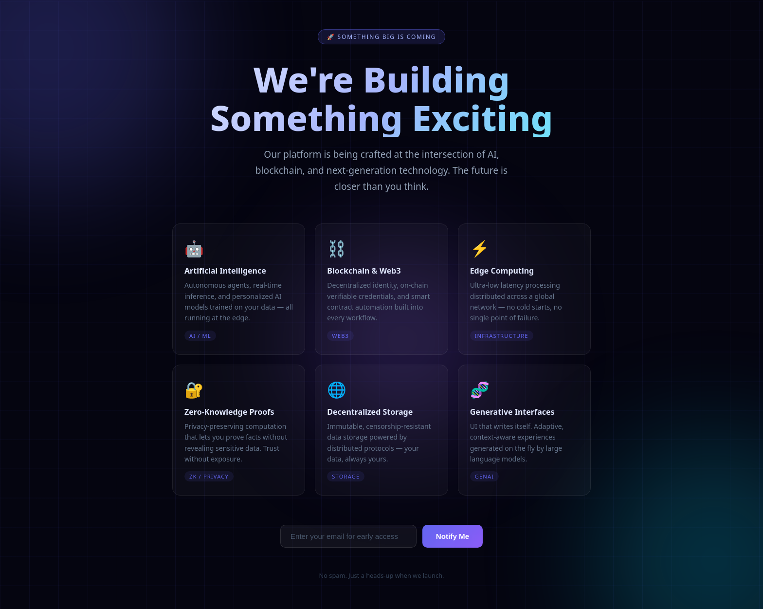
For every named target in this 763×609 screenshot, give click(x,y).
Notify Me (452, 536)
